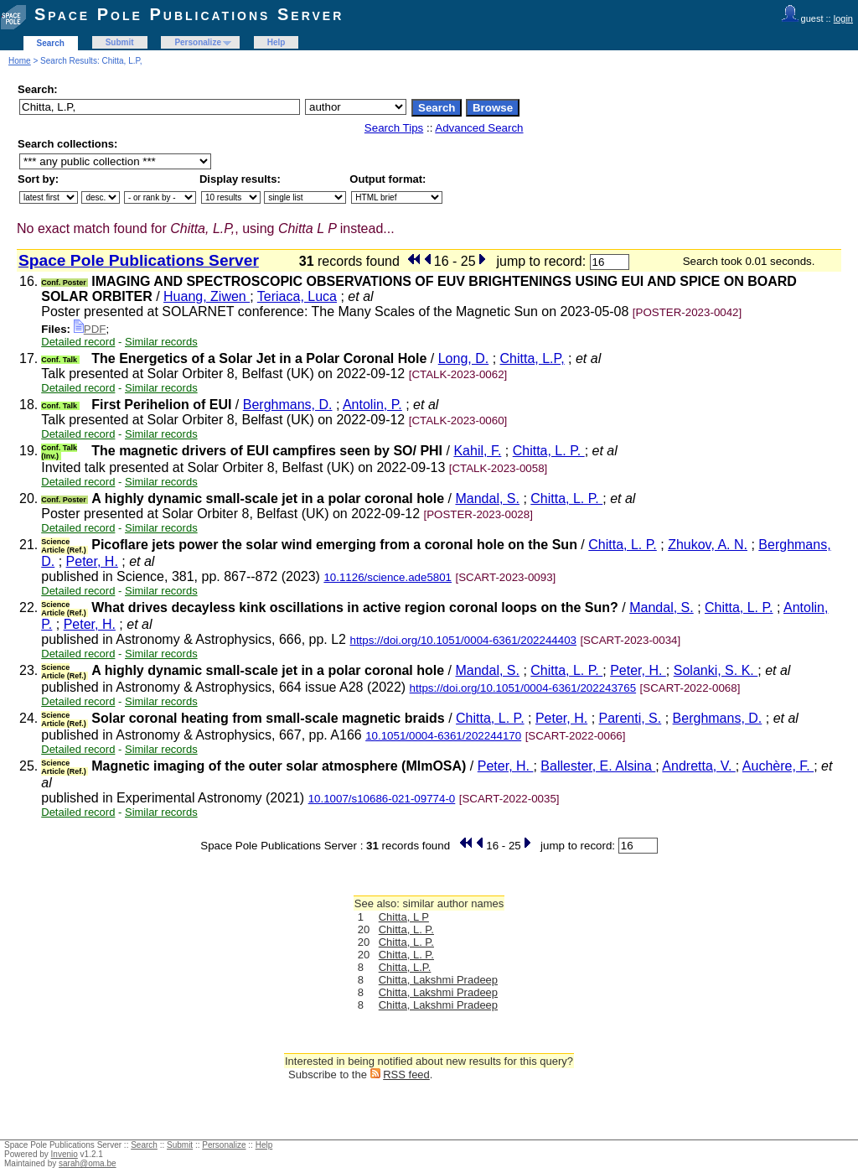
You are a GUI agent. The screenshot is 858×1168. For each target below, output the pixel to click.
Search (51, 43)
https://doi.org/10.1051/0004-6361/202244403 (462, 640)
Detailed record (78, 341)
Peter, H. (92, 561)
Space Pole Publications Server (189, 14)
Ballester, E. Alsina (597, 766)
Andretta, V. (698, 766)
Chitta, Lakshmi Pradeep (438, 979)
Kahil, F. (477, 451)
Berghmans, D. (288, 404)
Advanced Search (479, 128)
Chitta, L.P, (532, 358)
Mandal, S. (487, 498)
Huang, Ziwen (206, 296)
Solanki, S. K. (716, 670)
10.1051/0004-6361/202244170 (443, 735)
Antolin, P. (372, 404)
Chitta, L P (404, 917)
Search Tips (393, 128)
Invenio (64, 1154)
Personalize (197, 42)
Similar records (161, 341)
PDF (90, 329)
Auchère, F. (778, 766)
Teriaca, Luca (297, 296)
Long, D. (463, 358)
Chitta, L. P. (549, 451)
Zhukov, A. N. (707, 544)
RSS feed (406, 1074)
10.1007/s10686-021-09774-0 (382, 798)
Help (276, 42)
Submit (120, 42)
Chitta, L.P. (405, 967)
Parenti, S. (630, 718)
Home (19, 60)
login (843, 18)
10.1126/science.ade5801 (387, 577)
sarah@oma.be (87, 1163)
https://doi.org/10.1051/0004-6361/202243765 (523, 688)
